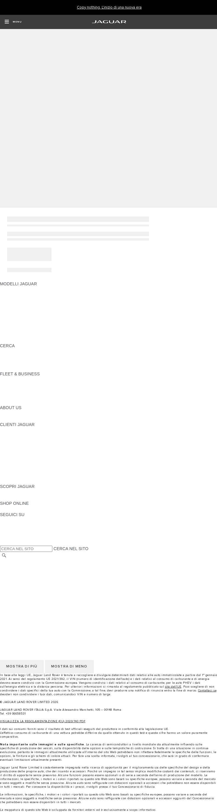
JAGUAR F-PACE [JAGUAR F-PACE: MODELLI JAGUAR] (17, 289)
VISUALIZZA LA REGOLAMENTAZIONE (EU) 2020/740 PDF (42, 721)
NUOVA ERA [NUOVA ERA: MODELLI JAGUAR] (12, 340)
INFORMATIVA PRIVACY (24, 567)
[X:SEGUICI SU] (4, 542)
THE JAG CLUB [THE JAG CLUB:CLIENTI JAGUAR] (15, 441)
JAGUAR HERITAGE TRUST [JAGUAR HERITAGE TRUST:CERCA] (27, 368)
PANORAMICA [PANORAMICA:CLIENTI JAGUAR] (14, 430)
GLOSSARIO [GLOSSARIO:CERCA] (12, 357)
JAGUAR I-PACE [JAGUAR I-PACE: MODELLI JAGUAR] (16, 300)
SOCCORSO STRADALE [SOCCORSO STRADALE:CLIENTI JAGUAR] (24, 469)
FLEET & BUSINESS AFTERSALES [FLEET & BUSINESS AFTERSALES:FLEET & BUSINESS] (34, 396)
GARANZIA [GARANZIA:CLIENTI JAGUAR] (11, 464)
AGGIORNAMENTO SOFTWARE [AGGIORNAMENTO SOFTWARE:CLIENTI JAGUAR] (31, 452)
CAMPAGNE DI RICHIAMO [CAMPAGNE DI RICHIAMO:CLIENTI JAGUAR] (26, 480)
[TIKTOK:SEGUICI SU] (10, 525)
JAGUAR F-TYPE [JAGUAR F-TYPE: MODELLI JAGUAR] (16, 306)
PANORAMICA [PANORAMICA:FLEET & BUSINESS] (14, 379)
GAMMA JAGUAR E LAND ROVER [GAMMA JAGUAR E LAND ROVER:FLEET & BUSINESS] (33, 385)
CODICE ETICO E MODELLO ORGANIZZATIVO (46, 578)
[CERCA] (4, 555)
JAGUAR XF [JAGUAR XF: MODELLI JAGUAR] (12, 317)
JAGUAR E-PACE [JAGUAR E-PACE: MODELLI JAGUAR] (17, 295)
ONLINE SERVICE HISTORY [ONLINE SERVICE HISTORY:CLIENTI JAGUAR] (27, 458)
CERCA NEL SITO (71, 548)
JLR (4, 413)
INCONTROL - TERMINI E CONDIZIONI (38, 589)
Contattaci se (207, 690)
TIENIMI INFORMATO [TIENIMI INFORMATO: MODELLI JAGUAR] (21, 334)
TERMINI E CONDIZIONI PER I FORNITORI (42, 584)
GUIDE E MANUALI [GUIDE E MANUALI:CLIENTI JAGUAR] (19, 447)
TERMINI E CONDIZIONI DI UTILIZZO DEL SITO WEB (52, 561)
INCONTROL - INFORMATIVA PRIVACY (38, 595)
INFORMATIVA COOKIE (23, 572)
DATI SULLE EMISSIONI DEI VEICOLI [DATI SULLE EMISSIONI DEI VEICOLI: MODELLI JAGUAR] (36, 328)
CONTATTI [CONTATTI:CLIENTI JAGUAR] (10, 475)
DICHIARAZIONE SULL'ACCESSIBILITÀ (38, 606)
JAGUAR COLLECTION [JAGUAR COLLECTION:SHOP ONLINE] (23, 509)
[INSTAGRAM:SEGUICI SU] (15, 520)
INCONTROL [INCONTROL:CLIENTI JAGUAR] (12, 435)
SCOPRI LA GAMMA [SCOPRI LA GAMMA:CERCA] (20, 351)
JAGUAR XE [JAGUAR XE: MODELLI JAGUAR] (12, 312)
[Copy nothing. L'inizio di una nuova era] (109, 7)
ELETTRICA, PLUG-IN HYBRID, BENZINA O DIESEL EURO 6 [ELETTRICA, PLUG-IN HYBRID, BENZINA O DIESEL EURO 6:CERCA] (59, 362)
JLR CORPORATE (17, 600)
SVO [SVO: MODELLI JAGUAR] (4, 323)
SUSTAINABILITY (17, 419)
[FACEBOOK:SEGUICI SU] (14, 537)
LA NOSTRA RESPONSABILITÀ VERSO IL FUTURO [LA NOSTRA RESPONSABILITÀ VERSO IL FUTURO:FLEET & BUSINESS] (50, 390)
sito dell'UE (173, 686)
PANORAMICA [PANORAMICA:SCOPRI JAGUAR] (14, 492)
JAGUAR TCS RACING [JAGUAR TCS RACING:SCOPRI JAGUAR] (22, 497)
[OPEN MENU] (13, 22)
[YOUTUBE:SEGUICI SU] (12, 531)
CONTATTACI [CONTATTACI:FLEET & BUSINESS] (13, 402)
